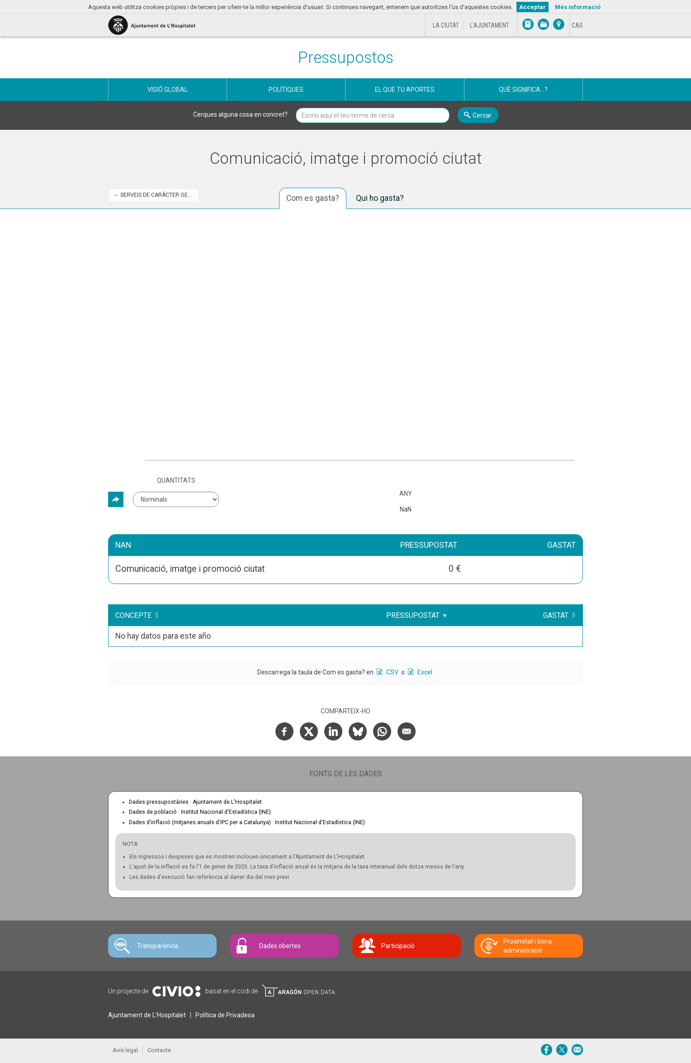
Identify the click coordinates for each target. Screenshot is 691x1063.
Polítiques (286, 89)
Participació (398, 945)
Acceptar (532, 7)
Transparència (157, 945)
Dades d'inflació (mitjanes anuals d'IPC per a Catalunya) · (247, 822)
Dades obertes (280, 945)
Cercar (482, 115)
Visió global (167, 89)
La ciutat (446, 25)
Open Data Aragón (298, 990)
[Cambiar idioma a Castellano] (577, 25)
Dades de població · (200, 812)
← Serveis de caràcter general (156, 195)
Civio (176, 991)
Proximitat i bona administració (527, 946)
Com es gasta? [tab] (312, 198)
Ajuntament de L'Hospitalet (147, 1015)
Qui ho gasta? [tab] (380, 198)
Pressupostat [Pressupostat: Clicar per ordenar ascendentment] (421, 615)
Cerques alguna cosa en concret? (240, 114)
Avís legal (125, 1050)
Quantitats (176, 480)
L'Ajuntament (489, 25)
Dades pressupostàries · (195, 802)
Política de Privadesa (225, 1015)
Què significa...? (523, 89)
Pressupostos (345, 57)
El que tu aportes (405, 89)
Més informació (578, 7)
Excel (424, 672)
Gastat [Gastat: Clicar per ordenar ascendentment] (555, 615)
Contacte (159, 1050)
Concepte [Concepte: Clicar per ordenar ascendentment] (133, 615)
